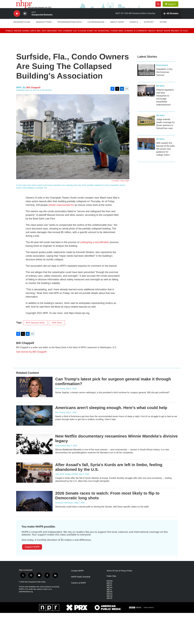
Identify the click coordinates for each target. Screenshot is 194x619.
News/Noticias (21, 28)
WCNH (109, 587)
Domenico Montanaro (64, 509)
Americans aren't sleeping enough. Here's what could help (111, 413)
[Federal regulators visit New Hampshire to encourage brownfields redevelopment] (146, 97)
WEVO (109, 600)
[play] (17, 19)
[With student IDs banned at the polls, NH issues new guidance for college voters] (146, 150)
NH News (160, 92)
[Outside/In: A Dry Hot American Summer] (146, 76)
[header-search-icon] (159, 7)
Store (163, 28)
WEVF (109, 591)
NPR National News (35, 329)
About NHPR (117, 28)
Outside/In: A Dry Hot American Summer (164, 78)
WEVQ (109, 602)
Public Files (111, 582)
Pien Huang (60, 395)
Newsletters (44, 28)
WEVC (109, 589)
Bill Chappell (33, 93)
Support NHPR (32, 552)
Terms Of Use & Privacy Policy (119, 577)
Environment (162, 71)
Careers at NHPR (78, 589)
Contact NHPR (77, 577)
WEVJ (109, 596)
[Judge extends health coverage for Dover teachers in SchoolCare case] (146, 126)
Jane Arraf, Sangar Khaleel (66, 480)
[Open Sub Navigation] (32, 28)
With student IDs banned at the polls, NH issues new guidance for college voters (165, 155)
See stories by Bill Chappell (31, 357)
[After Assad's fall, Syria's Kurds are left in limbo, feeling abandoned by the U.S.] (34, 479)
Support (173, 7)
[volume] (25, 20)
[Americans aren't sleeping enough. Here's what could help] (34, 421)
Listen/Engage (96, 28)
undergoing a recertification (94, 248)
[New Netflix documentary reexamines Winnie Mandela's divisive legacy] (34, 450)
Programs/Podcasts (70, 28)
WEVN (109, 598)
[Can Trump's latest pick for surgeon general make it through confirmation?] (34, 393)
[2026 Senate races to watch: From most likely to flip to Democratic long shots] (34, 507)
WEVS (109, 604)
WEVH (109, 594)
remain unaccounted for (61, 211)
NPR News (57, 329)
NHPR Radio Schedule (80, 583)
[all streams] (171, 19)
